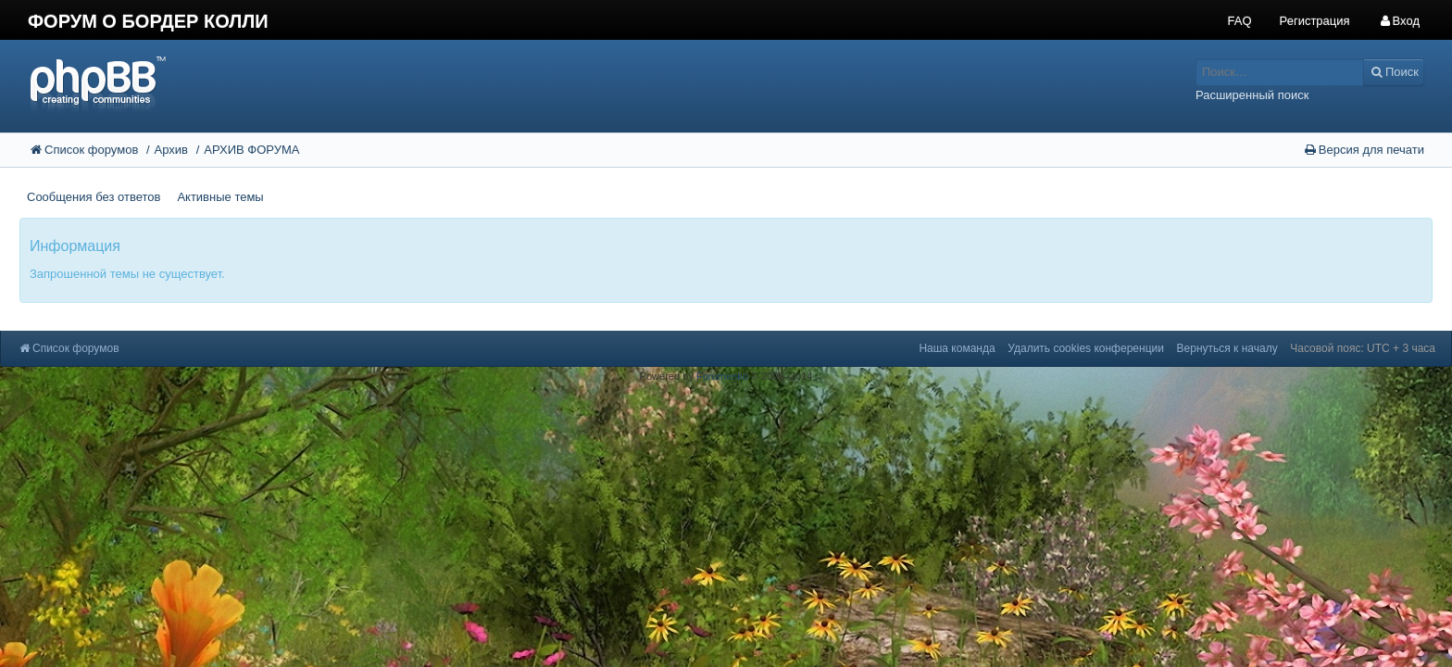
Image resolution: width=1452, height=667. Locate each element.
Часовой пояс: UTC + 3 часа (1362, 348)
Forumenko (722, 376)
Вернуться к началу (1227, 348)
